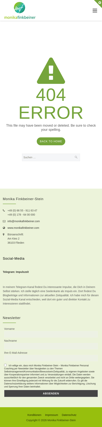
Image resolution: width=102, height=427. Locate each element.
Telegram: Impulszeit (16, 271)
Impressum (51, 414)
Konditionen (34, 414)
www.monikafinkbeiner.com (23, 227)
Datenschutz (69, 414)
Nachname (10, 340)
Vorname (9, 328)
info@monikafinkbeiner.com (24, 221)
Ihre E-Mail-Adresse (15, 352)
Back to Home (51, 141)
